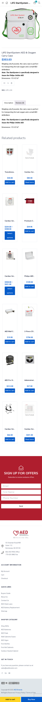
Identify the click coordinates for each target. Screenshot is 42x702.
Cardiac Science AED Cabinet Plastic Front (29, 429)
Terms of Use (31, 693)
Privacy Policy (20, 693)
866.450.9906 (10, 552)
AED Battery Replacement (10, 607)
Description (8, 103)
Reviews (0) (20, 103)
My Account (5, 571)
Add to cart (10, 699)
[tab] (9, 103)
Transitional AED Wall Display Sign (10, 172)
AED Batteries (6, 629)
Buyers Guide (5, 593)
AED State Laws (6, 604)
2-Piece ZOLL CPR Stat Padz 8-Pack (29, 331)
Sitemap (4, 611)
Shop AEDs (5, 626)
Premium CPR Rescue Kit (29, 221)
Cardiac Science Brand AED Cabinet (10, 221)
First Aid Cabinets (7, 647)
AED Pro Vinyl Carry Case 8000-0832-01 (10, 380)
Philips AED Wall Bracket (29, 276)
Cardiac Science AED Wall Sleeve (29, 172)
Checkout (4, 578)
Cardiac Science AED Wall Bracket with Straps (10, 429)
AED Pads (4, 633)
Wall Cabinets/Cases (8, 637)
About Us (4, 597)
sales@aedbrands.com (9, 668)
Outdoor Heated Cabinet (9, 651)
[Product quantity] (8, 83)
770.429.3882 (10, 554)
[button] (34, 3)
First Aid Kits (5, 644)
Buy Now (31, 699)
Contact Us (5, 600)
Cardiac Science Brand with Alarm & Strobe (10, 276)
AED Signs (4, 640)
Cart (2, 575)
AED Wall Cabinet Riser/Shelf (10, 331)
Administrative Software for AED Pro (29, 380)
